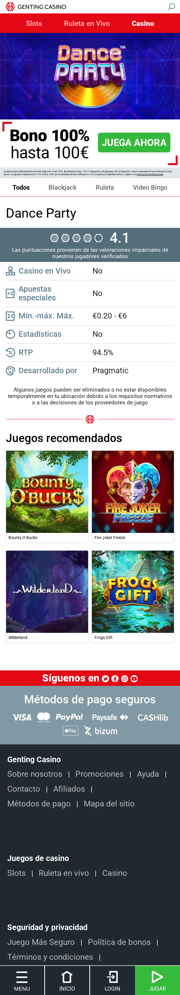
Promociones (99, 774)
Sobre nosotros (34, 774)
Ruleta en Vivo (87, 24)
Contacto (23, 789)
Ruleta (105, 187)
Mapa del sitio (109, 804)
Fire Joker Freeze (110, 537)
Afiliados (69, 789)
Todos (21, 187)
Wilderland (17, 637)
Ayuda (148, 774)
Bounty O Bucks (22, 537)
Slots (34, 24)
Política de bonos (119, 942)
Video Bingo (150, 187)
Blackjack (62, 187)
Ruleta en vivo (64, 873)
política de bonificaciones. (149, 174)
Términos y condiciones (50, 957)
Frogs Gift (104, 637)
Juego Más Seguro (41, 942)
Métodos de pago (39, 804)
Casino (143, 24)
